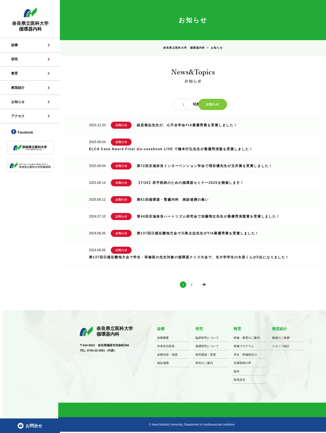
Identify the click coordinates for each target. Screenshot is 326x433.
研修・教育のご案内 (247, 339)
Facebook (24, 134)
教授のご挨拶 (281, 339)
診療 (13, 47)
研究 (13, 61)
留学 (237, 372)
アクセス (17, 118)
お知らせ (17, 104)
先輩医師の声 (242, 364)
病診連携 (163, 364)
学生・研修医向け (245, 356)
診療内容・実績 (167, 356)
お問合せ (34, 425)
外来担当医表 (166, 347)
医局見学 (239, 381)
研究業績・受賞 (205, 356)
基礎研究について (207, 347)
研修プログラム (244, 347)
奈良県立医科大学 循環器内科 (184, 48)
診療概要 (163, 339)
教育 (13, 75)
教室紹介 (17, 90)
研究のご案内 (204, 364)
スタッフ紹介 (281, 347)
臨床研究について (207, 339)
